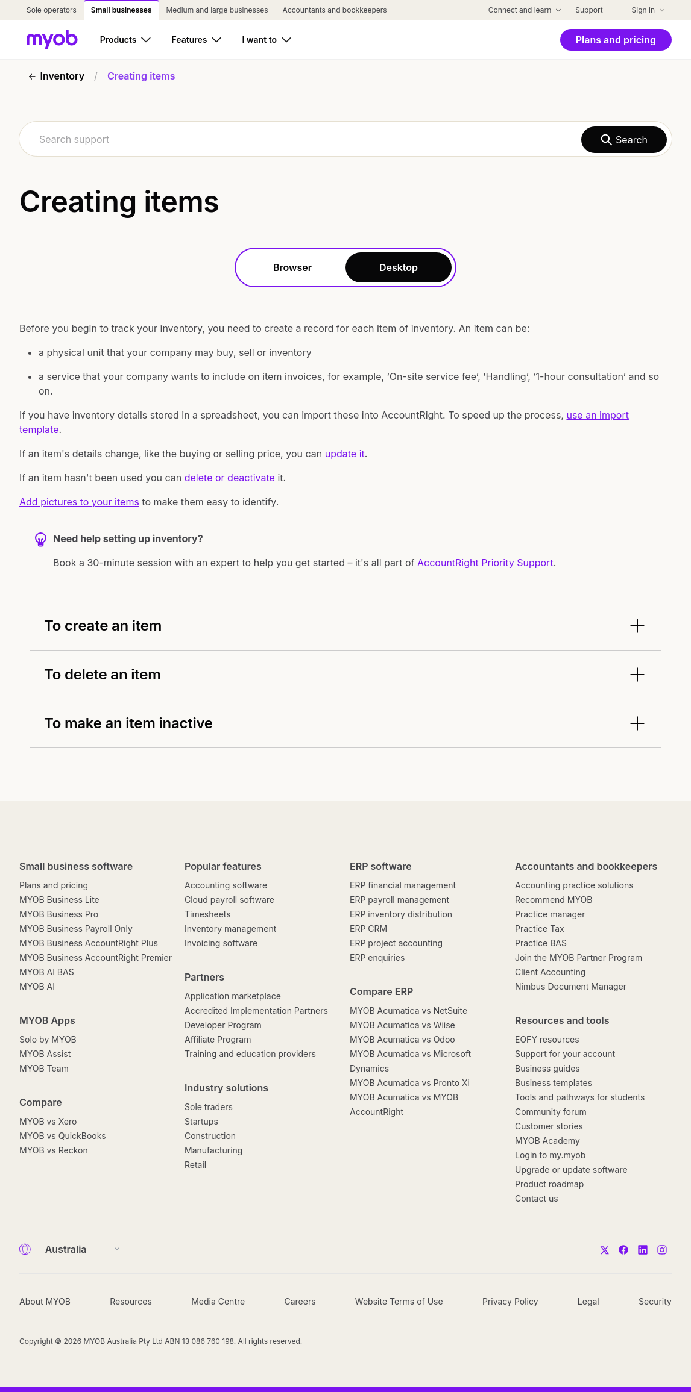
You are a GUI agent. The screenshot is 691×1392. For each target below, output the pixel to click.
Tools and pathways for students (580, 1097)
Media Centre (218, 1301)
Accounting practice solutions (574, 885)
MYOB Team (44, 1068)
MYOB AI (37, 986)
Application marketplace (233, 996)
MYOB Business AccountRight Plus (88, 943)
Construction (210, 1136)
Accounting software (226, 885)
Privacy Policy (510, 1301)
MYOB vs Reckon (53, 1150)
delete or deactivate (230, 478)
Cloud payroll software (229, 899)
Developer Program (223, 1025)
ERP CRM (368, 928)
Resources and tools (562, 1020)
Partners (204, 977)
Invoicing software (221, 943)
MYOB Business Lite (59, 899)
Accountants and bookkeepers (586, 866)
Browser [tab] (292, 267)
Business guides (547, 1068)
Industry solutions (226, 1088)
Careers (299, 1301)
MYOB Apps (47, 1020)
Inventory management (230, 928)
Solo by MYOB (48, 1039)
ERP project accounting (396, 943)
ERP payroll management (399, 899)
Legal (588, 1301)
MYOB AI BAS (46, 972)
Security (655, 1301)
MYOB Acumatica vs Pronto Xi (410, 1083)
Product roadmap (549, 1184)
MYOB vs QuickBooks (62, 1136)
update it (345, 454)
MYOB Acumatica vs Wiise (402, 1025)
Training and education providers (250, 1054)
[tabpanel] (345, 529)
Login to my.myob (550, 1155)
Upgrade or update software (571, 1169)
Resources (131, 1301)
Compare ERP (381, 991)
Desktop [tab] (398, 267)
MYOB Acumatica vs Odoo (402, 1039)
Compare (40, 1102)
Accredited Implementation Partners (256, 1010)
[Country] (78, 1249)
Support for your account (565, 1054)
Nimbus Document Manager (570, 986)
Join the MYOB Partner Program (578, 957)
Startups (201, 1121)
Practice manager (550, 914)
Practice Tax (539, 928)
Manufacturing (213, 1150)
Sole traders (209, 1107)
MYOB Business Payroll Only (76, 928)
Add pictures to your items (79, 502)
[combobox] (345, 139)
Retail (195, 1164)
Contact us (536, 1198)
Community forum (551, 1111)
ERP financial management (403, 885)
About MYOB (45, 1301)
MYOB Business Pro (58, 914)
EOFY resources (547, 1039)
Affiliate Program (218, 1039)
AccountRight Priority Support (485, 563)
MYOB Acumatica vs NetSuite (408, 1010)
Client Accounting (550, 972)
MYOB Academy (547, 1140)
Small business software (76, 866)
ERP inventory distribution (401, 914)
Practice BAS (541, 943)
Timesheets (208, 914)
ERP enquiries (377, 957)
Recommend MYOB (553, 899)
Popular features (223, 866)
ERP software (381, 866)
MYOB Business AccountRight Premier (95, 957)
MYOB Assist (45, 1054)
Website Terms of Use (399, 1301)
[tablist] (345, 267)
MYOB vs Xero (48, 1121)
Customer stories (549, 1126)
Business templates (553, 1083)
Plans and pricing (53, 885)
